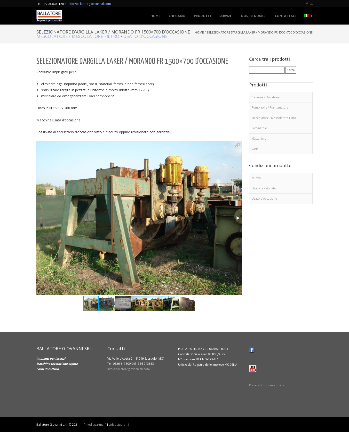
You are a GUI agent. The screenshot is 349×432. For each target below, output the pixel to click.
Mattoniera (259, 138)
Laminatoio (259, 128)
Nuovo (256, 178)
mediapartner (95, 425)
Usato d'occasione (145, 36)
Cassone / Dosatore (265, 97)
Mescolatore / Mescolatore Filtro (77, 36)
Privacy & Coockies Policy (266, 385)
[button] (237, 145)
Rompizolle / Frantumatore (270, 107)
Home (199, 32)
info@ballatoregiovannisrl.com (89, 4)
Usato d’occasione (264, 198)
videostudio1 (118, 425)
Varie (255, 149)
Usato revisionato (264, 188)
